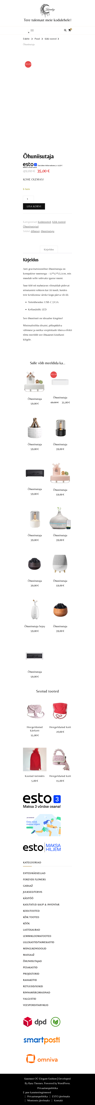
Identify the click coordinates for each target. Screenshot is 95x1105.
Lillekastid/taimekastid (38, 942)
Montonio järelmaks (38, 1100)
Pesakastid (30, 967)
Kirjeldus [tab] (49, 249)
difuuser (35, 231)
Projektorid (31, 973)
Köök (26, 923)
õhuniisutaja (47, 231)
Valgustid (29, 999)
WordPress (64, 1083)
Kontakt (58, 1100)
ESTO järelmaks (61, 1096)
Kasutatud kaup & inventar (41, 904)
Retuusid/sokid (33, 986)
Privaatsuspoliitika (47, 1088)
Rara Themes (35, 1083)
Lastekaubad (31, 929)
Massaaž (28, 955)
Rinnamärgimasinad (36, 992)
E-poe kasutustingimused (37, 1092)
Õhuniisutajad (31, 226)
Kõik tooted (58, 221)
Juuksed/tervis (32, 892)
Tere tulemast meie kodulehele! (47, 20)
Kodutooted (44, 221)
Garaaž (28, 886)
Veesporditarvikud (35, 1005)
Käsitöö (28, 898)
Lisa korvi (34, 206)
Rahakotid (30, 980)
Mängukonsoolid (34, 948)
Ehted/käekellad (34, 873)
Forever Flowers (34, 879)
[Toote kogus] (28, 199)
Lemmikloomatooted (37, 936)
